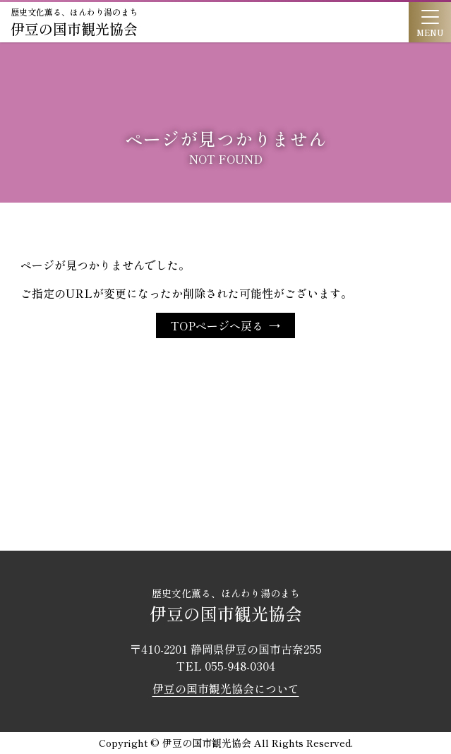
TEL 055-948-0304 (225, 665)
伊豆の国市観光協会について (225, 688)
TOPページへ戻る (217, 325)
